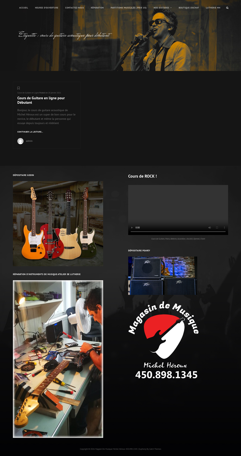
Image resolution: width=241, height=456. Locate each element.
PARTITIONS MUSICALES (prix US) (129, 7)
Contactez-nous (74, 7)
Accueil (23, 7)
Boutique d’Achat (189, 7)
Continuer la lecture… (30, 132)
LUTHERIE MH (213, 7)
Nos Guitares (161, 7)
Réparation (97, 7)
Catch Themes (155, 449)
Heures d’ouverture (46, 7)
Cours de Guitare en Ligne (28, 92)
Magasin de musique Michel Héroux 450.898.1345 (116, 449)
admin (29, 140)
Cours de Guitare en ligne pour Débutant (41, 100)
